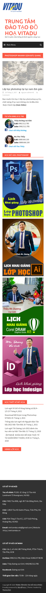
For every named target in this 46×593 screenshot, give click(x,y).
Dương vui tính (18, 569)
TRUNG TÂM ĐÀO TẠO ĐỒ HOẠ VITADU (21, 27)
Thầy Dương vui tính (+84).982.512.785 (23, 564)
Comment (6, 95)
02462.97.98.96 (37, 558)
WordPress (22, 587)
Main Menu (11, 45)
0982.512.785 (23, 123)
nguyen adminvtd (27, 92)
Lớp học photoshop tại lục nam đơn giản (22, 89)
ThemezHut (6, 590)
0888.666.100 (24, 142)
